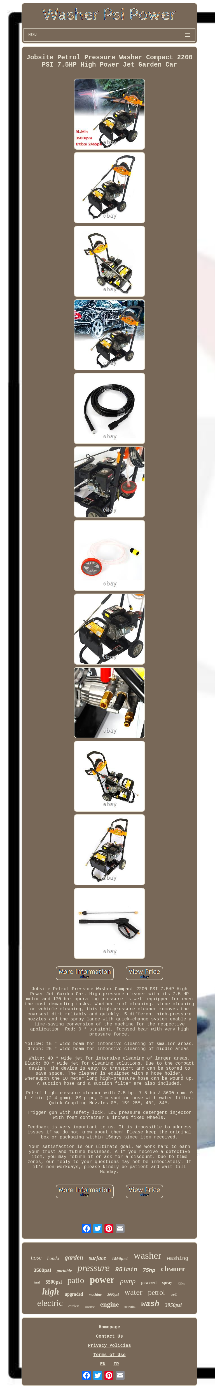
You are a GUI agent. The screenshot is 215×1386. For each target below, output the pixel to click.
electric (50, 1303)
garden (74, 1257)
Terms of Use (109, 1354)
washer (147, 1255)
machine (95, 1294)
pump (128, 1281)
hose (36, 1257)
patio (75, 1280)
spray (167, 1282)
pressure (94, 1268)
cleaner (173, 1268)
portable (64, 1270)
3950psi (173, 1305)
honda (53, 1258)
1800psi (119, 1259)
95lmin (126, 1269)
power (102, 1280)
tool (37, 1283)
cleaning (89, 1306)
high (50, 1291)
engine (109, 1304)
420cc (181, 1283)
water (133, 1292)
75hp (149, 1270)
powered (148, 1282)
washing (177, 1258)
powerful (129, 1306)
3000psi (113, 1294)
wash (150, 1304)
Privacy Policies (109, 1345)
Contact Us (109, 1336)
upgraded (74, 1294)
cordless (73, 1306)
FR (116, 1364)
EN (102, 1364)
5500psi (54, 1282)
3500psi (42, 1270)
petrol (156, 1292)
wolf (173, 1294)
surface (97, 1258)
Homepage (109, 1327)
